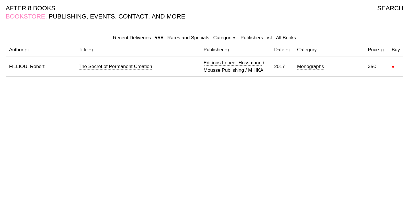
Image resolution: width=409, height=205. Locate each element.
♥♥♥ (159, 37)
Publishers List (256, 37)
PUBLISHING (67, 16)
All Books (286, 37)
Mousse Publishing (224, 70)
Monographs (310, 66)
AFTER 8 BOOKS (30, 8)
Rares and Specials (188, 37)
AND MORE (168, 16)
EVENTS (102, 16)
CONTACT (133, 16)
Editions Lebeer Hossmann (233, 62)
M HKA (255, 70)
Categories (225, 37)
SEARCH (390, 8)
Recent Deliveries (132, 37)
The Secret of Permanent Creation (115, 66)
